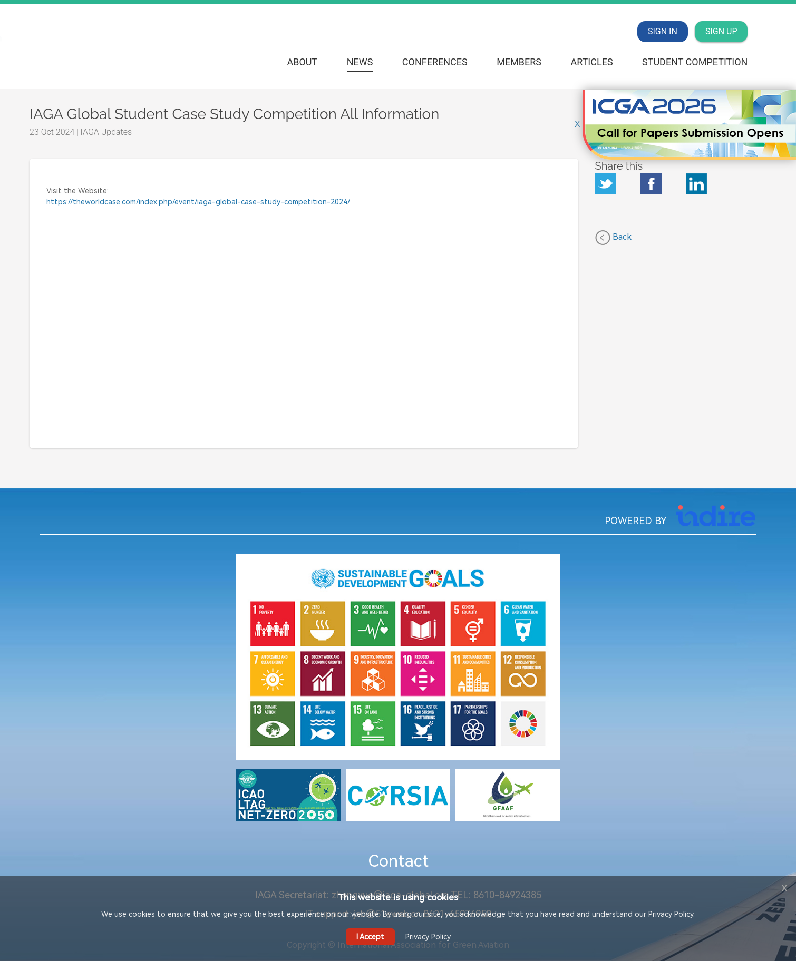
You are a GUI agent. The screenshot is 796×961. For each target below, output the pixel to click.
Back (613, 237)
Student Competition (695, 61)
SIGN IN (662, 31)
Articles (591, 61)
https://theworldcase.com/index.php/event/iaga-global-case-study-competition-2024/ (198, 202)
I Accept (370, 937)
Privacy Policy (428, 937)
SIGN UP (721, 31)
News (360, 61)
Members (519, 61)
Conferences (435, 61)
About (302, 61)
